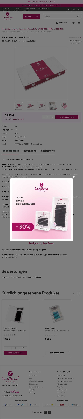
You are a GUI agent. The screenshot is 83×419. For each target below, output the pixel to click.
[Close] (74, 177)
